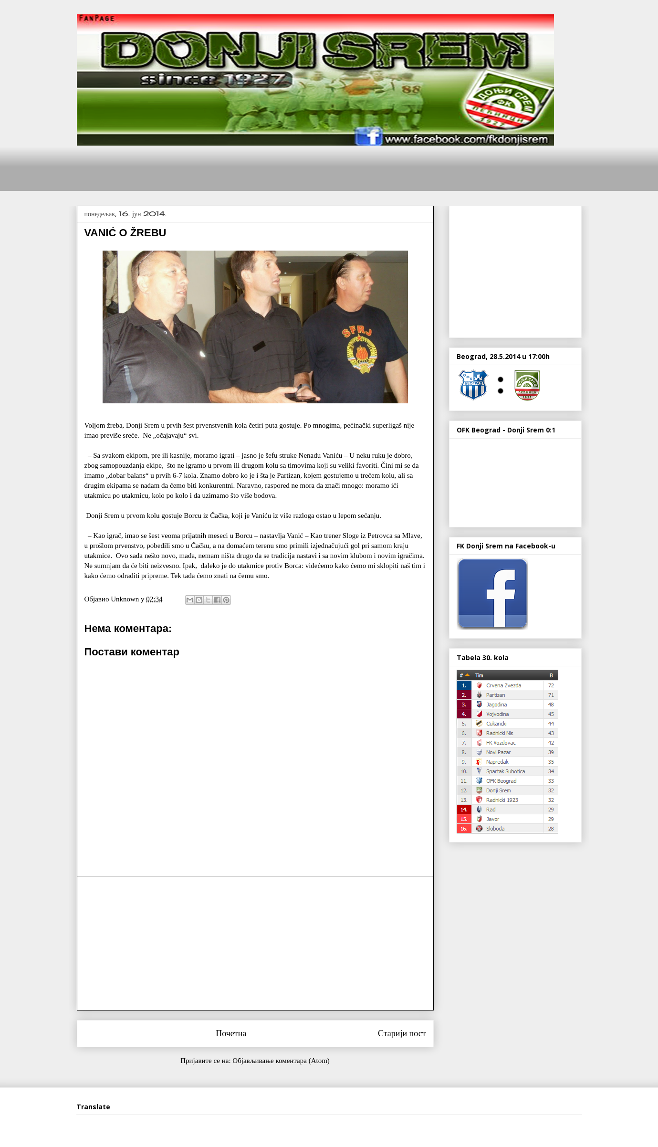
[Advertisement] (250, 167)
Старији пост (402, 1033)
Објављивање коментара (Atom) (280, 1060)
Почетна (231, 1033)
